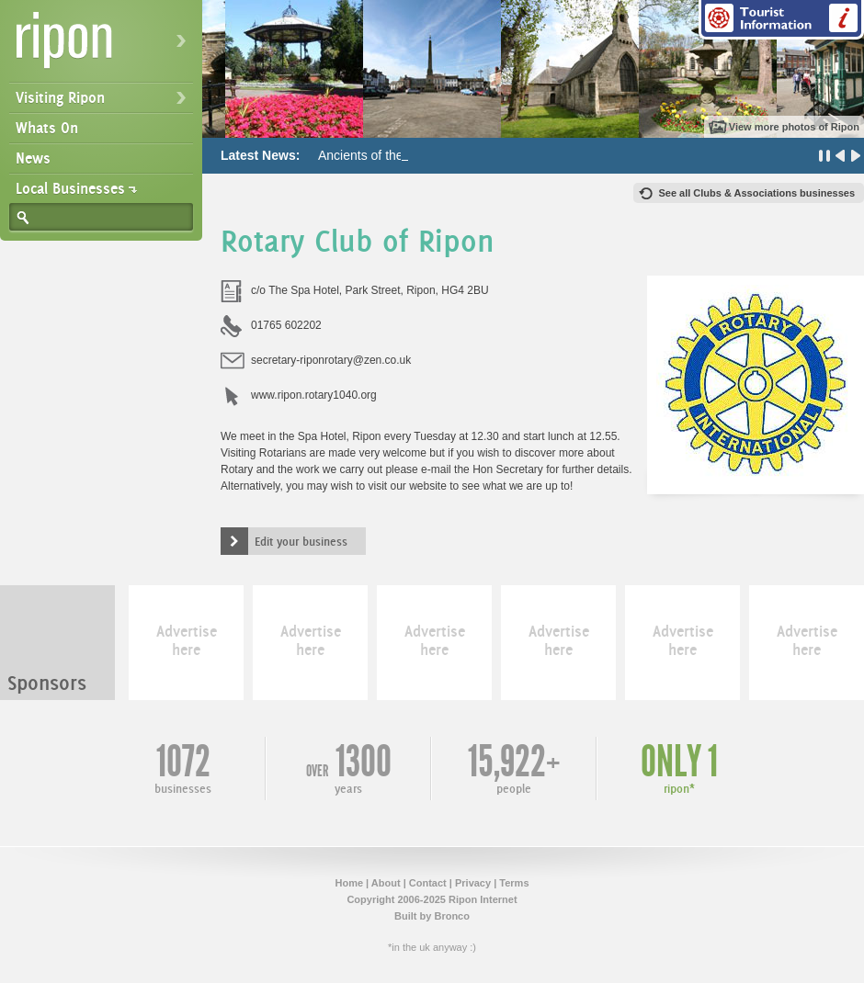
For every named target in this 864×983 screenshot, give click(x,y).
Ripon (105, 46)
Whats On (47, 128)
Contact (428, 882)
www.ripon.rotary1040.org (314, 395)
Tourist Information (781, 20)
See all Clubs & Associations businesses (756, 192)
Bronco (452, 915)
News (33, 158)
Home (349, 882)
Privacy (473, 882)
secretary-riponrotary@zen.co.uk (331, 360)
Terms (514, 882)
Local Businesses (70, 188)
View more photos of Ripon (794, 126)
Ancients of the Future (381, 155)
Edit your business (301, 541)
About (386, 882)
